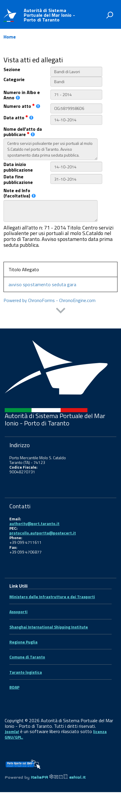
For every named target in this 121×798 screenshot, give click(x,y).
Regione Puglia (23, 642)
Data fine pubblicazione (18, 179)
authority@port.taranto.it (34, 523)
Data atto (18, 117)
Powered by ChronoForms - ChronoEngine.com (50, 300)
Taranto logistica (25, 672)
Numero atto (22, 106)
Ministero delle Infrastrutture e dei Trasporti (52, 597)
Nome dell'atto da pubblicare (23, 131)
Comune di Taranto (27, 657)
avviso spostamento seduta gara (42, 284)
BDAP (14, 687)
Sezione (12, 69)
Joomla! (12, 731)
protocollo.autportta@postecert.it (42, 533)
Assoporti (18, 611)
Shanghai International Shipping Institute (48, 627)
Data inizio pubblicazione (18, 167)
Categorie (14, 79)
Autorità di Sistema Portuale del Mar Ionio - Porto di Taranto (49, 15)
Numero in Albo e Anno (22, 95)
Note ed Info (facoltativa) (20, 193)
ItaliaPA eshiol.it (58, 777)
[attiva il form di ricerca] (109, 15)
